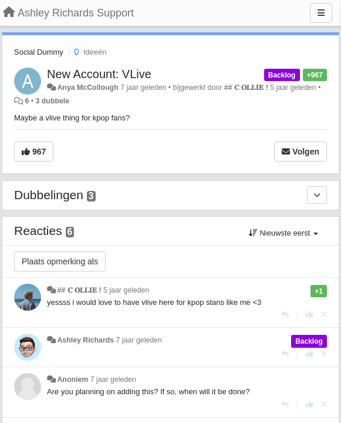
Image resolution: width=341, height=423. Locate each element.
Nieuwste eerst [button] (283, 233)
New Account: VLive (99, 74)
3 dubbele (53, 101)
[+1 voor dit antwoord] (309, 314)
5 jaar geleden (126, 290)
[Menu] (321, 13)
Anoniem (72, 379)
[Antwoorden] (285, 314)
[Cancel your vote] (324, 314)
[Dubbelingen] (317, 195)
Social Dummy (38, 52)
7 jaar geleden (139, 340)
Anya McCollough (87, 87)
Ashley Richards (85, 340)
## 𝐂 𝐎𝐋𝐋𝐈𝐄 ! (246, 87)
